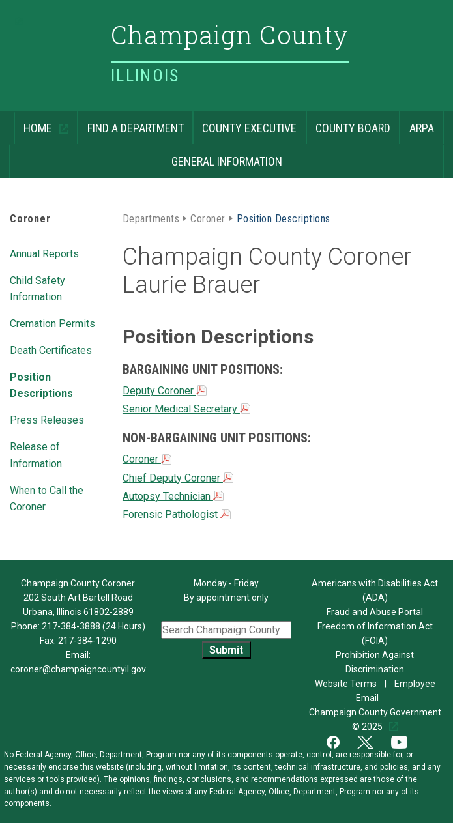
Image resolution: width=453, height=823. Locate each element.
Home (34, 123)
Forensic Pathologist (177, 514)
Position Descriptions (41, 384)
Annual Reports (44, 253)
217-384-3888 (71, 626)
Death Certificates (51, 349)
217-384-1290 (87, 640)
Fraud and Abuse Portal (375, 612)
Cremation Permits (52, 322)
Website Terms (347, 683)
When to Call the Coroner (46, 497)
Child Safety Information (37, 287)
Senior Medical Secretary (186, 409)
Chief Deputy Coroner (178, 478)
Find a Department (130, 123)
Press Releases (47, 419)
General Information (145, 156)
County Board (348, 123)
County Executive (244, 123)
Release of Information (36, 454)
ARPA (416, 123)
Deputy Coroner (165, 390)
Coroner (30, 218)
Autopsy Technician (173, 496)
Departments (151, 217)
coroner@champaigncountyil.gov (78, 669)
